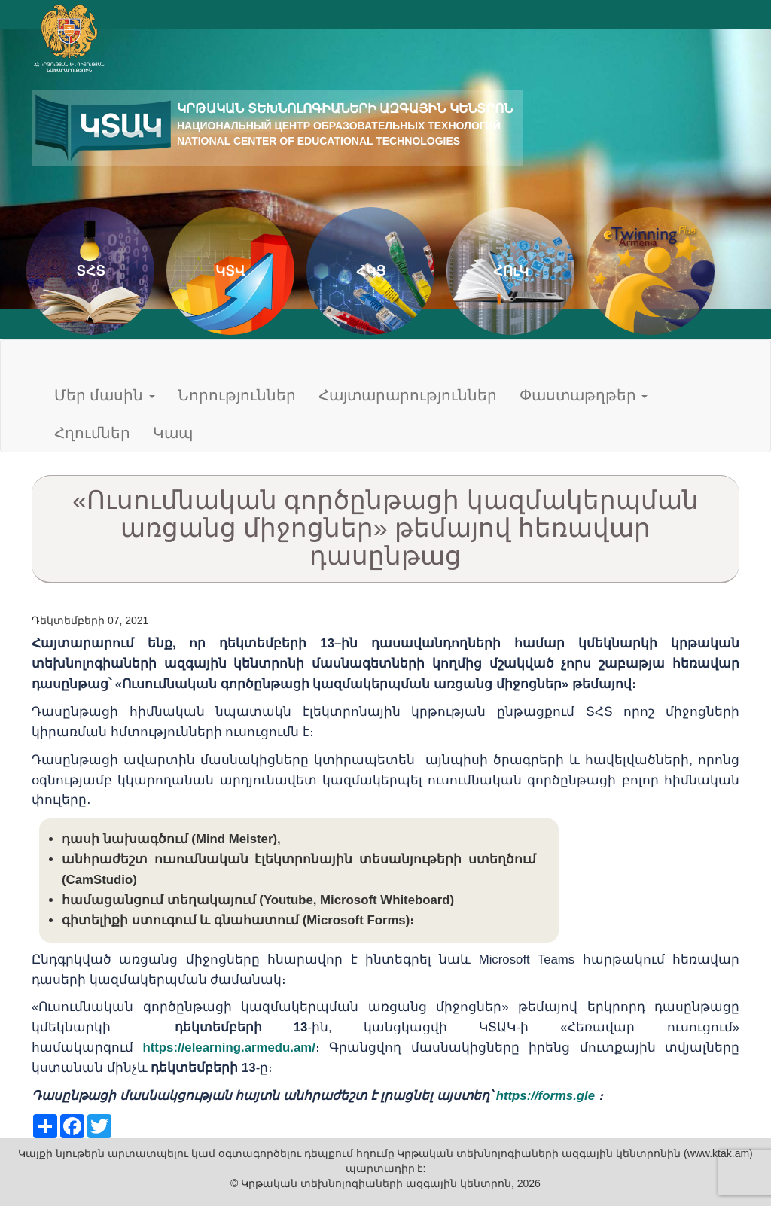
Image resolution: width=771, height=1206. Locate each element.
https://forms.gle (545, 1096)
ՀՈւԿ (511, 271)
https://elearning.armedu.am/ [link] (228, 1047)
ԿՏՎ (230, 271)
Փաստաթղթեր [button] (584, 395)
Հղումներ (92, 433)
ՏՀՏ (90, 271)
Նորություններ (237, 395)
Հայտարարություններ (407, 395)
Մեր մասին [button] (104, 395)
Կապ (173, 433)
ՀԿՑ (371, 271)
